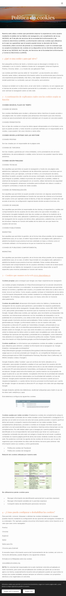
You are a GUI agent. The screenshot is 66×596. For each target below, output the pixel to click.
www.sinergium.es (42, 275)
